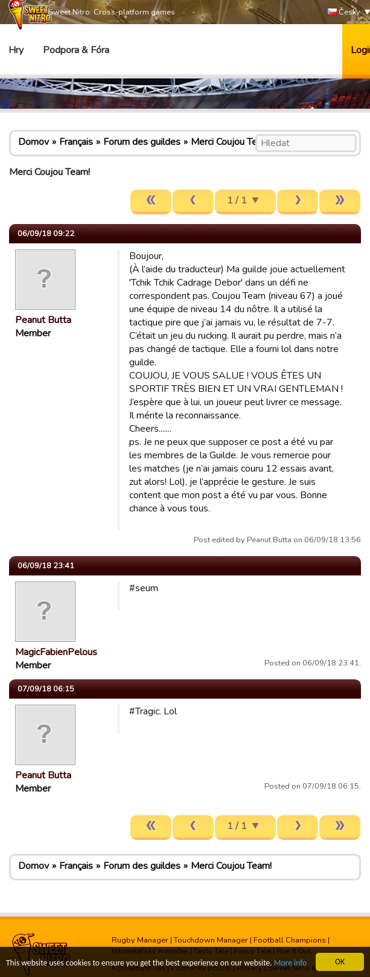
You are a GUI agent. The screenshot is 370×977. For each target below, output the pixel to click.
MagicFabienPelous (56, 652)
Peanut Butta (43, 320)
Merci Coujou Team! (231, 142)
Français (76, 142)
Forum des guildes (141, 142)
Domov (33, 142)
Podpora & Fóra (76, 50)
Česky (343, 12)
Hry (16, 50)
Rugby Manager (140, 940)
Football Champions (290, 940)
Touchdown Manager (211, 940)
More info (290, 963)
